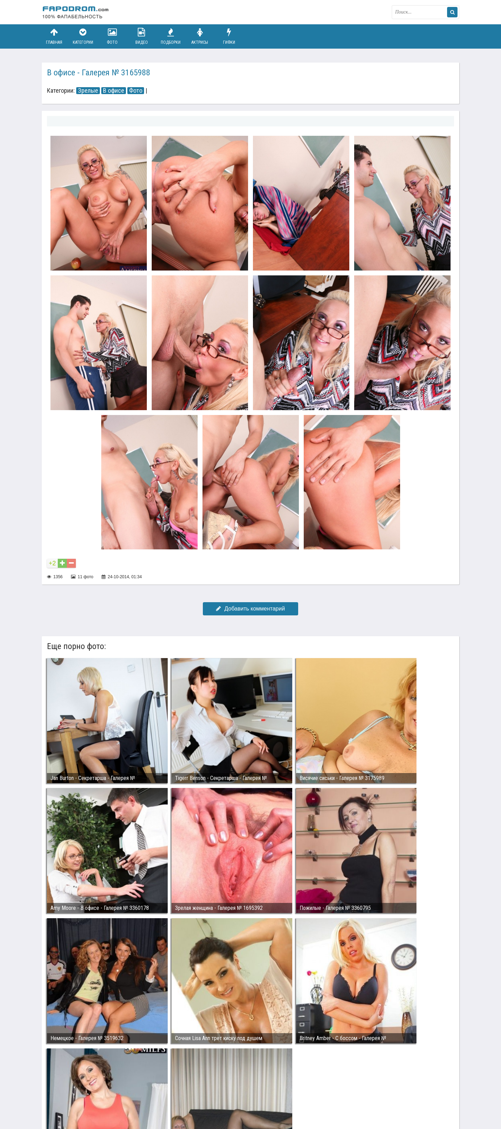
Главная (54, 36)
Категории (83, 36)
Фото (112, 36)
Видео (141, 36)
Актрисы (200, 36)
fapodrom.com (76, 12)
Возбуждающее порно (161, 1097)
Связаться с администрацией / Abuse (84, 1091)
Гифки (229, 36)
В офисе (113, 90)
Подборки (171, 36)
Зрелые (88, 90)
